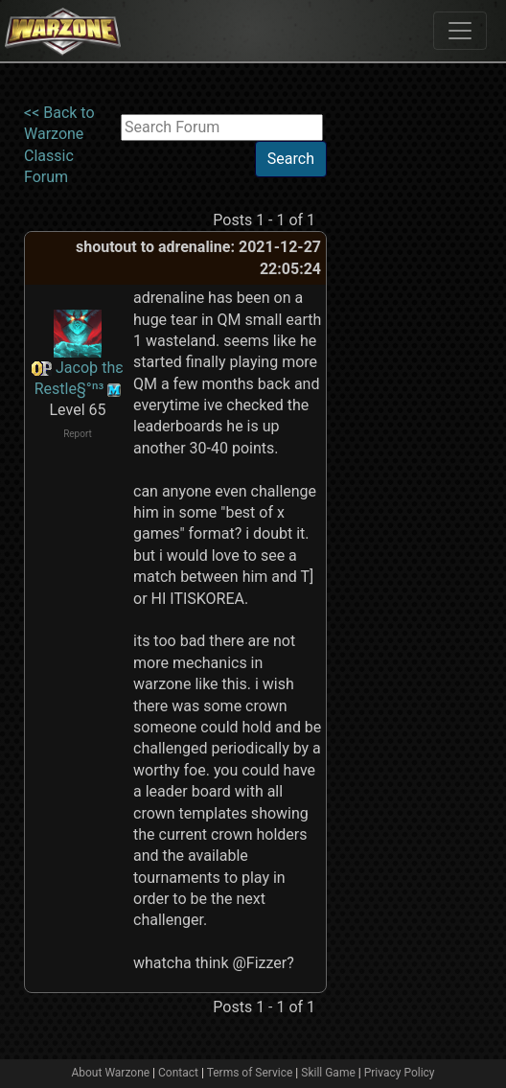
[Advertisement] (405, 390)
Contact (178, 1072)
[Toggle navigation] (460, 31)
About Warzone (110, 1072)
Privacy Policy (399, 1072)
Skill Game (328, 1072)
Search (290, 159)
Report (77, 433)
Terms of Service (250, 1072)
